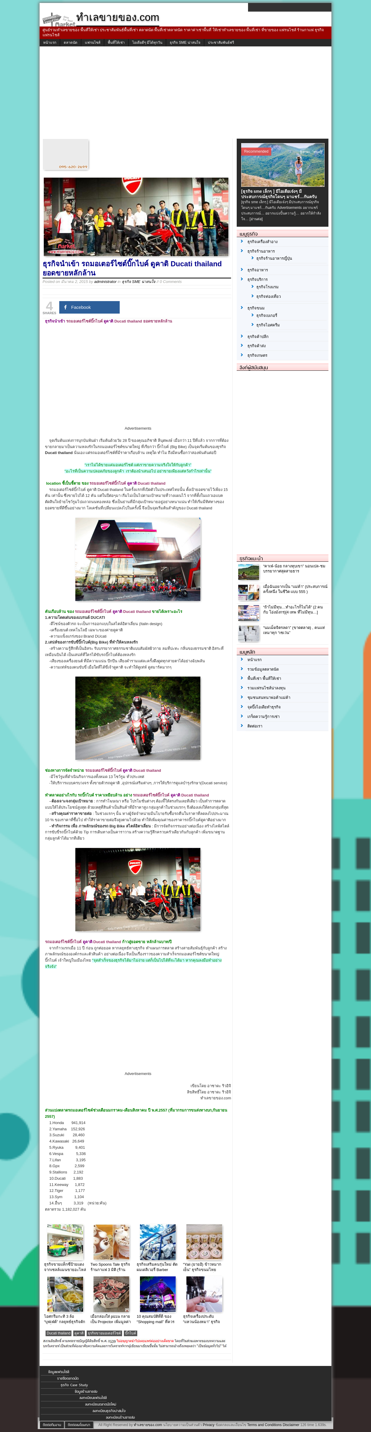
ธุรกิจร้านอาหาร (261, 251)
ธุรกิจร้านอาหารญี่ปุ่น (274, 258)
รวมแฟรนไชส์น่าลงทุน (266, 688)
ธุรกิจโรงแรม (267, 287)
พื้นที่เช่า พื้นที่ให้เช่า (264, 678)
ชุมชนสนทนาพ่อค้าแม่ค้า (268, 697)
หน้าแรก (49, 42)
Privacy (208, 1425)
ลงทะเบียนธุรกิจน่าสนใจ (109, 1411)
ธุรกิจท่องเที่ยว (268, 296)
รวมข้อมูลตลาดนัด (263, 669)
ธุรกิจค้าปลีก (258, 336)
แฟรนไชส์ (92, 42)
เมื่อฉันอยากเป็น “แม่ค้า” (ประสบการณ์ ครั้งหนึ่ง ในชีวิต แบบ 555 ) (295, 589)
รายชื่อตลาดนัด (68, 1378)
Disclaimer (291, 1425)
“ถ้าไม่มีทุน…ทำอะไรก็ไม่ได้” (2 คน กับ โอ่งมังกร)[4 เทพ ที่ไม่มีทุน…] (293, 609)
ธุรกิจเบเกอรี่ (266, 315)
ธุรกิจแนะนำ (251, 558)
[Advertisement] (185, 94)
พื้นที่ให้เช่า (116, 42)
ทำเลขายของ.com (148, 1425)
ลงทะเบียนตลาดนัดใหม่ (100, 1404)
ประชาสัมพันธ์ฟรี (221, 42)
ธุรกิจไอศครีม (268, 325)
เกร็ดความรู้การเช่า (263, 716)
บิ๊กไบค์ (130, 1333)
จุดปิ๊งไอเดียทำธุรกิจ (264, 707)
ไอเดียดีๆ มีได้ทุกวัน (147, 42)
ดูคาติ (79, 1333)
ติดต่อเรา (254, 726)
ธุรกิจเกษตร (257, 355)
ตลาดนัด (70, 42)
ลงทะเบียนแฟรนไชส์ (93, 1398)
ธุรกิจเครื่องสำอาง (262, 242)
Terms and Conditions (264, 1425)
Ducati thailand (58, 1333)
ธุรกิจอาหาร (257, 270)
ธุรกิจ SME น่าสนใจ (185, 42)
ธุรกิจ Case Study (74, 1385)
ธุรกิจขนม (256, 308)
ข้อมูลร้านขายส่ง (86, 1392)
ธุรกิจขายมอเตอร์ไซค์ (104, 1333)
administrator (105, 281)
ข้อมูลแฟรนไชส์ (58, 1372)
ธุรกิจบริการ (257, 279)
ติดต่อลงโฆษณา (79, 1425)
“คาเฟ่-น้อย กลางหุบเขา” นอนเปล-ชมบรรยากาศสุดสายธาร (294, 568)
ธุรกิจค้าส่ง (256, 346)
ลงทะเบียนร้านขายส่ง (120, 1417)
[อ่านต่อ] (256, 219)
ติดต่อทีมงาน (52, 1425)
